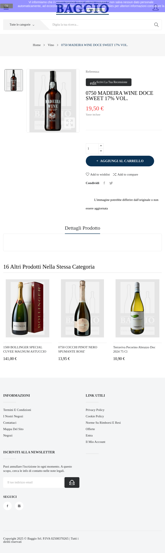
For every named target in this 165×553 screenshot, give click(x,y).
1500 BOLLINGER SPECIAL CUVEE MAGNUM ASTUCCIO (24, 349)
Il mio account (95, 442)
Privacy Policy (95, 410)
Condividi (104, 183)
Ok (7, 6)
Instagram (19, 506)
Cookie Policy (95, 416)
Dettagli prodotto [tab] (82, 228)
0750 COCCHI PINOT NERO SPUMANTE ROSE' (77, 349)
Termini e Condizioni (17, 410)
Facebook (7, 506)
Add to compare (125, 174)
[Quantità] (92, 148)
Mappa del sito (13, 429)
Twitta (111, 183)
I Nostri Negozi (13, 416)
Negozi (7, 435)
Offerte (90, 429)
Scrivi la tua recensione (108, 82)
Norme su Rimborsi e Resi (103, 422)
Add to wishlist (98, 174)
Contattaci (9, 422)
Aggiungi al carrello (121, 161)
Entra (89, 435)
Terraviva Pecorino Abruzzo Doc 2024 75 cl (134, 349)
